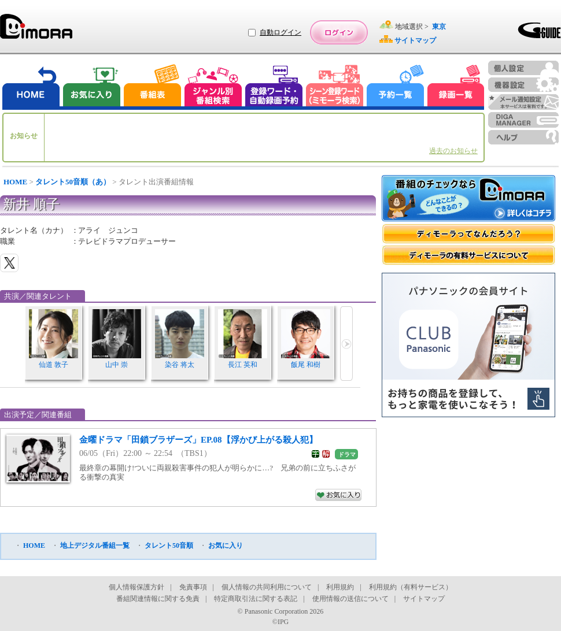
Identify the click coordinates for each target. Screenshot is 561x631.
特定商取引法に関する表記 (255, 599)
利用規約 (340, 587)
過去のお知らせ (453, 151)
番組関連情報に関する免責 (158, 599)
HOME (15, 181)
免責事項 (193, 587)
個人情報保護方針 (136, 587)
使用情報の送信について (350, 599)
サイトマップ (424, 599)
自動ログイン (280, 32)
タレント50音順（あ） (72, 181)
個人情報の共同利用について (267, 587)
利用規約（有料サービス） (410, 587)
